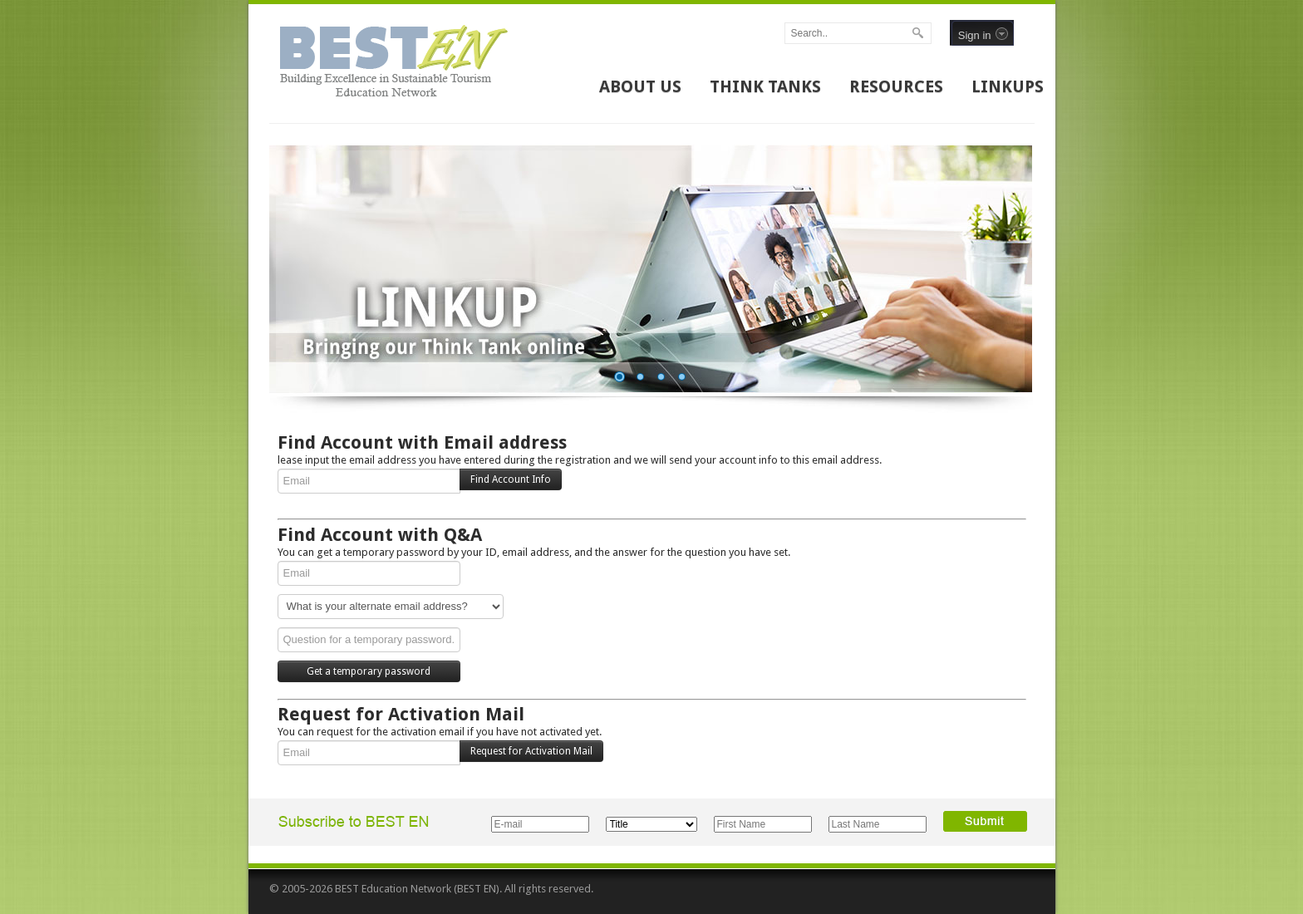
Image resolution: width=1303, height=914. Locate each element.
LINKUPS (1007, 86)
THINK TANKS (765, 86)
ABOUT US (640, 86)
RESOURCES (896, 86)
